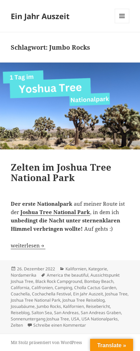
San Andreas (66, 313)
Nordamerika (23, 275)
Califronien (42, 288)
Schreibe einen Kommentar (59, 325)
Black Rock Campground (58, 281)
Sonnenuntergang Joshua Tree (40, 319)
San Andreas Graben (101, 313)
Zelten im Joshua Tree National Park (61, 172)
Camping (63, 288)
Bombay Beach (98, 281)
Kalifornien (75, 269)
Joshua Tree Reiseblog (83, 300)
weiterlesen (28, 245)
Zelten (17, 325)
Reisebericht (98, 306)
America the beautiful (67, 275)
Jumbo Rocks (49, 306)
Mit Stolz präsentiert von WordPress (46, 342)
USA (75, 319)
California (20, 288)
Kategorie (97, 269)
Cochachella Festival (51, 294)
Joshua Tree (116, 294)
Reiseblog (20, 313)
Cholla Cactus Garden (95, 288)
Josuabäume (23, 306)
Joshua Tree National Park (35, 300)
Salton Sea (42, 313)
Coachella (20, 294)
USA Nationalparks (99, 319)
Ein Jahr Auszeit (40, 16)
